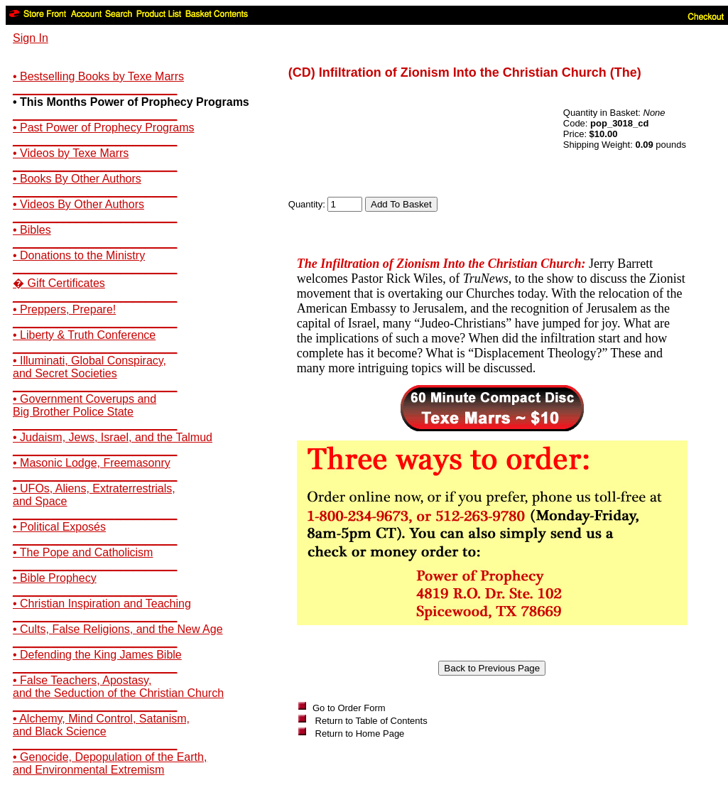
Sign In (30, 38)
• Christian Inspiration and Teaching (102, 603)
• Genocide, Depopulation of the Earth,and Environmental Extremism (110, 763)
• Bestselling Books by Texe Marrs (98, 76)
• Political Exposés (59, 527)
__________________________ (95, 89)
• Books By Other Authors (77, 179)
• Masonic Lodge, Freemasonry (91, 463)
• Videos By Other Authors (78, 204)
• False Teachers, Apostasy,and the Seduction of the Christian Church (118, 686)
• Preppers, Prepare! (64, 309)
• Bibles (32, 230)
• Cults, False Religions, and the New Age (118, 629)
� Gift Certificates (59, 283)
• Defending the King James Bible (97, 655)
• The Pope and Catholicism (83, 552)
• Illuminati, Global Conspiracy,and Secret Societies (89, 367)
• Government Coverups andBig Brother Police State (84, 405)
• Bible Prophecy (55, 578)
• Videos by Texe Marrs (71, 153)
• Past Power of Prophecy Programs (103, 127)
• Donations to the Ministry (79, 255)
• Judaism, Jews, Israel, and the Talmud (112, 437)
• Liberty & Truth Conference (84, 335)
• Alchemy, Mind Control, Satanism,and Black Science (101, 725)
